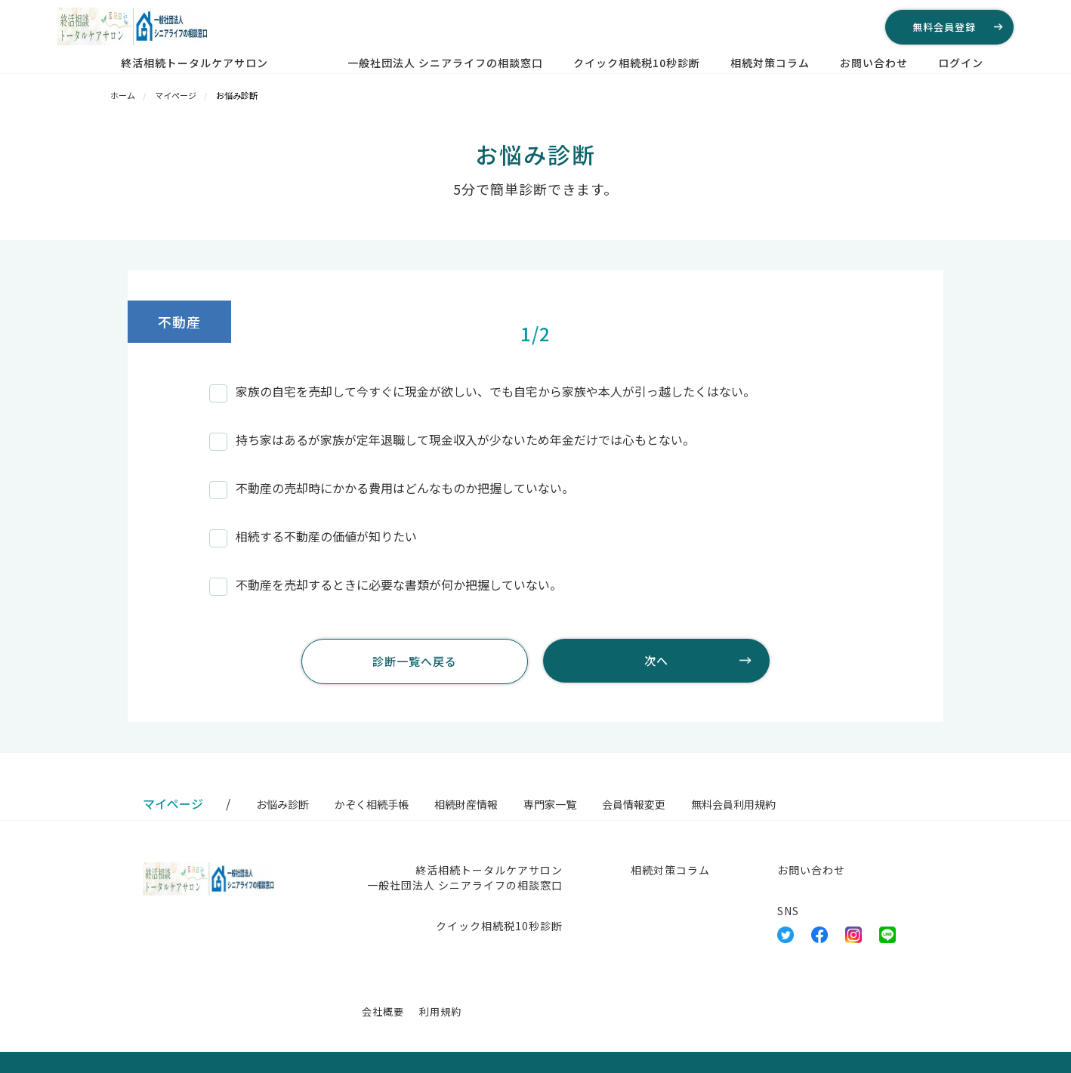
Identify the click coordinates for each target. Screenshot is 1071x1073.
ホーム (122, 95)
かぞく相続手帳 (372, 804)
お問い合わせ (874, 62)
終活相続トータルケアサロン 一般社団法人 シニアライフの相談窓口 (332, 62)
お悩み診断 (282, 804)
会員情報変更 (633, 804)
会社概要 (383, 1011)
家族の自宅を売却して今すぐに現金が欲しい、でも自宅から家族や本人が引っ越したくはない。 (482, 391)
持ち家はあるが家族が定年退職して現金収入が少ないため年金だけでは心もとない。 (452, 439)
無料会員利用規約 (733, 804)
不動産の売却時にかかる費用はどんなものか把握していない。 (391, 488)
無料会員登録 (944, 27)
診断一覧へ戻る (414, 661)
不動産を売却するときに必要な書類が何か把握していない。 (385, 584)
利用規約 (440, 1011)
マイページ (175, 95)
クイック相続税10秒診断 (636, 62)
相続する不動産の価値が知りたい (313, 536)
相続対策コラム (770, 62)
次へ (656, 660)
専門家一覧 (549, 804)
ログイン (960, 62)
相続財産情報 (466, 804)
